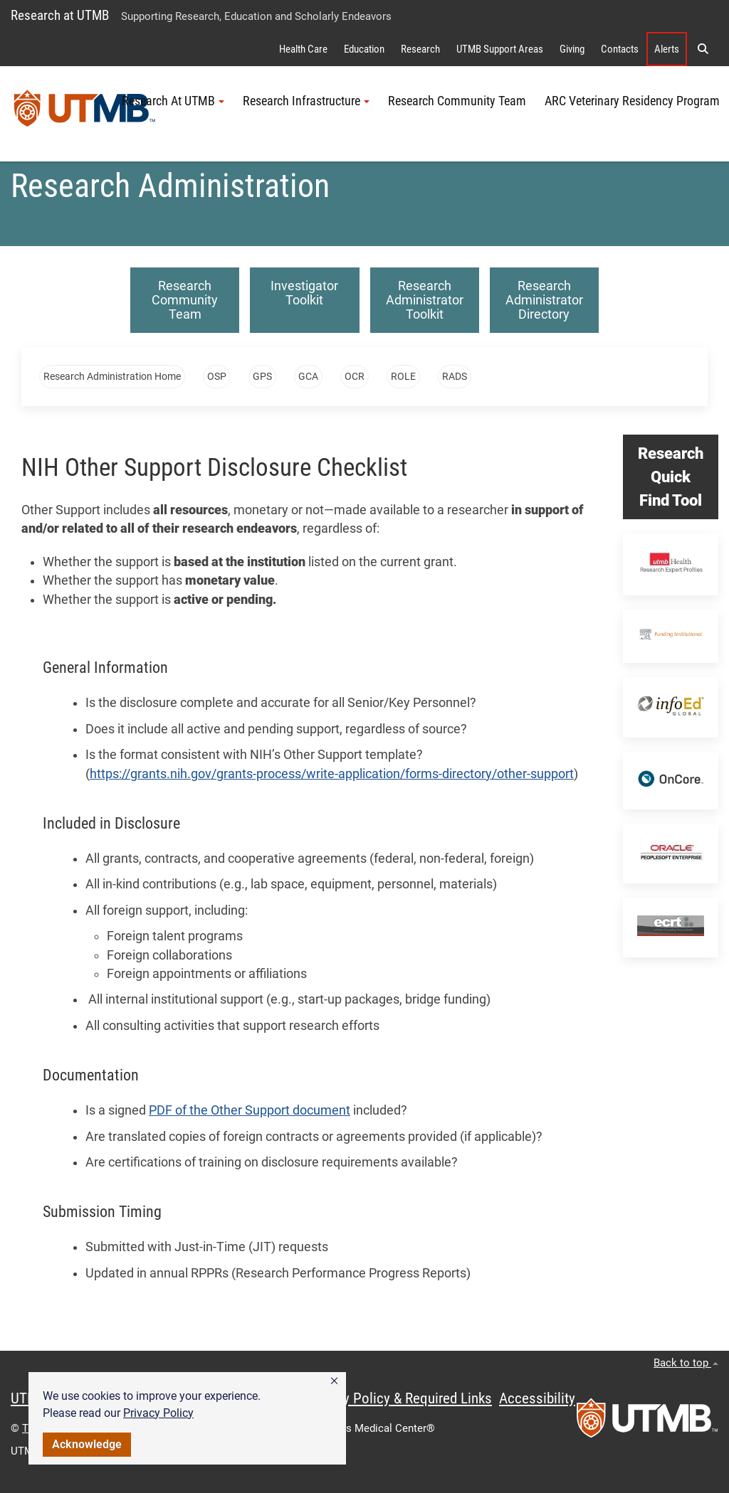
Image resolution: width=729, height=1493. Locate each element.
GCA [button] (308, 376)
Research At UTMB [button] (173, 101)
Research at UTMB (60, 15)
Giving (572, 49)
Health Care (303, 49)
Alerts (666, 49)
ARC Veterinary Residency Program (632, 101)
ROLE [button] (403, 376)
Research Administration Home (112, 376)
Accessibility (537, 1398)
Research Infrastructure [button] (306, 101)
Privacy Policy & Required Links (399, 1398)
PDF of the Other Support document (249, 1110)
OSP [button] (216, 376)
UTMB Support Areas (499, 49)
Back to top (686, 1362)
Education (364, 49)
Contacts (620, 49)
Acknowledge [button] (87, 1444)
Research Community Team (457, 101)
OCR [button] (354, 376)
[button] (334, 1381)
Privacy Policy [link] (158, 1413)
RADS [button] (454, 376)
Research (420, 49)
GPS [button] (262, 376)
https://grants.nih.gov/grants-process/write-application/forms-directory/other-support (332, 774)
